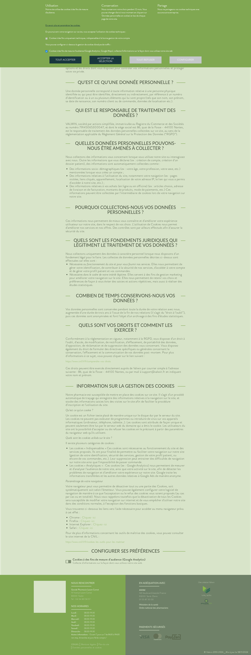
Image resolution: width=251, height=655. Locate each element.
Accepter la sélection (105, 59)
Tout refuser (146, 60)
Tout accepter (65, 60)
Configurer (185, 60)
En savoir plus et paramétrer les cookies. (62, 25)
